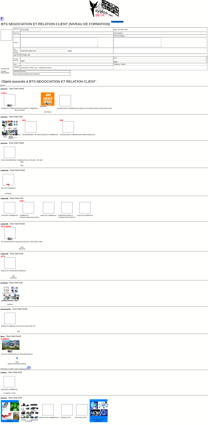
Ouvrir (70, 52)
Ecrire (115, 63)
